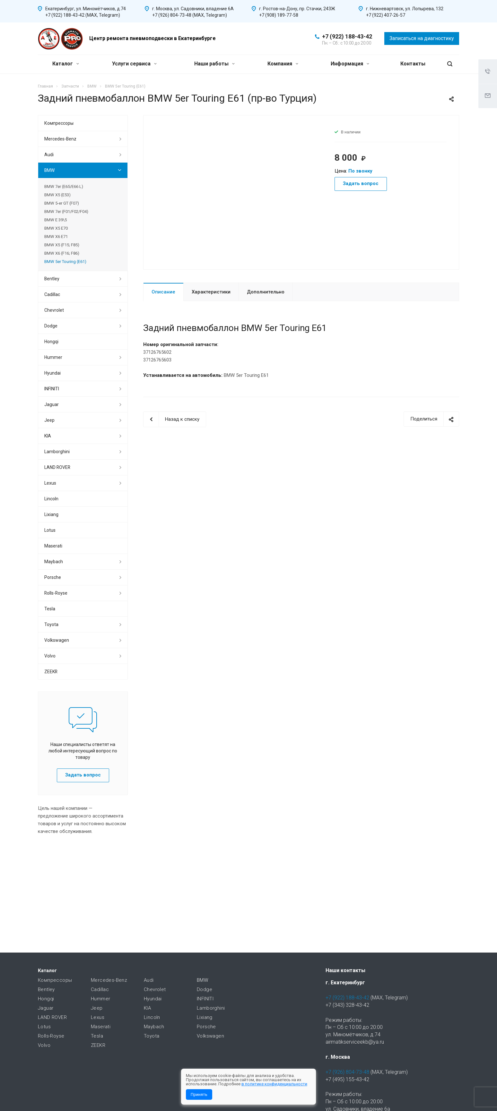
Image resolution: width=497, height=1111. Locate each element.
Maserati (53, 545)
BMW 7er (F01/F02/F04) (66, 211)
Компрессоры (59, 123)
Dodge (50, 325)
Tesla (49, 608)
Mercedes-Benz (60, 138)
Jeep (49, 420)
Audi (49, 154)
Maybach (53, 561)
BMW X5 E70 (56, 228)
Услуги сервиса (134, 64)
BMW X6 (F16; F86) (61, 253)
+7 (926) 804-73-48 (347, 1072)
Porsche (52, 577)
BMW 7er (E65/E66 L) (63, 186)
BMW (49, 170)
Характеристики (211, 292)
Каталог (65, 64)
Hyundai (52, 373)
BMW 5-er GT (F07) (61, 203)
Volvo (50, 655)
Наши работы (214, 64)
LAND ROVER (57, 467)
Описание (163, 292)
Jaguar (51, 404)
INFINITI (51, 388)
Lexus (50, 483)
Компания (282, 64)
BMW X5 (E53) (57, 194)
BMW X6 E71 (56, 236)
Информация (350, 64)
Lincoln (51, 498)
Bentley (51, 278)
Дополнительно (265, 292)
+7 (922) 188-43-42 (347, 36)
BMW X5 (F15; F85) (61, 244)
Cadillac (52, 294)
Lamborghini (57, 451)
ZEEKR (50, 671)
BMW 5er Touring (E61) (65, 261)
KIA (47, 435)
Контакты (412, 64)
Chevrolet (54, 310)
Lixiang (51, 514)
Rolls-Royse (55, 593)
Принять (199, 1094)
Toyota (51, 624)
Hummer (53, 357)
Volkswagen (56, 640)
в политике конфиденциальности (274, 1083)
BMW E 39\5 (55, 219)
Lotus (50, 530)
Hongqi (51, 341)
